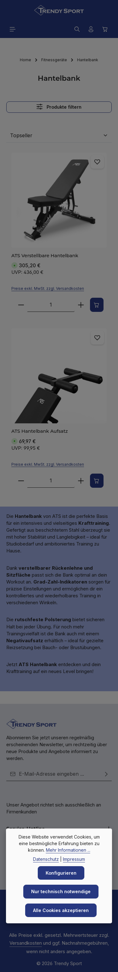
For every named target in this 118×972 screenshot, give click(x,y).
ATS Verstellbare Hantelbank (40, 255)
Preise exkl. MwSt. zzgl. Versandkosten (47, 288)
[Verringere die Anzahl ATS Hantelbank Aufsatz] (20, 481)
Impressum (74, 858)
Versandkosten (25, 943)
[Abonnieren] (106, 774)
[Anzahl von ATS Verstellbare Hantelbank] (50, 305)
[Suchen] (77, 29)
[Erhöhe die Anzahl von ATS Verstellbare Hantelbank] (80, 305)
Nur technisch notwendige (61, 891)
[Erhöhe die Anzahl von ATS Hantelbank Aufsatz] (80, 481)
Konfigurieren (61, 872)
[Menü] (12, 29)
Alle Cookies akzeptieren (61, 910)
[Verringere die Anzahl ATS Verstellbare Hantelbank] (20, 305)
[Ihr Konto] (91, 29)
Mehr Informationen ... (68, 849)
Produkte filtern (59, 107)
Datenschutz (46, 858)
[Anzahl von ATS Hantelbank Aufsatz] (50, 481)
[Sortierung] (59, 135)
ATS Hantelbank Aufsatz (36, 431)
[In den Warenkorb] (97, 305)
